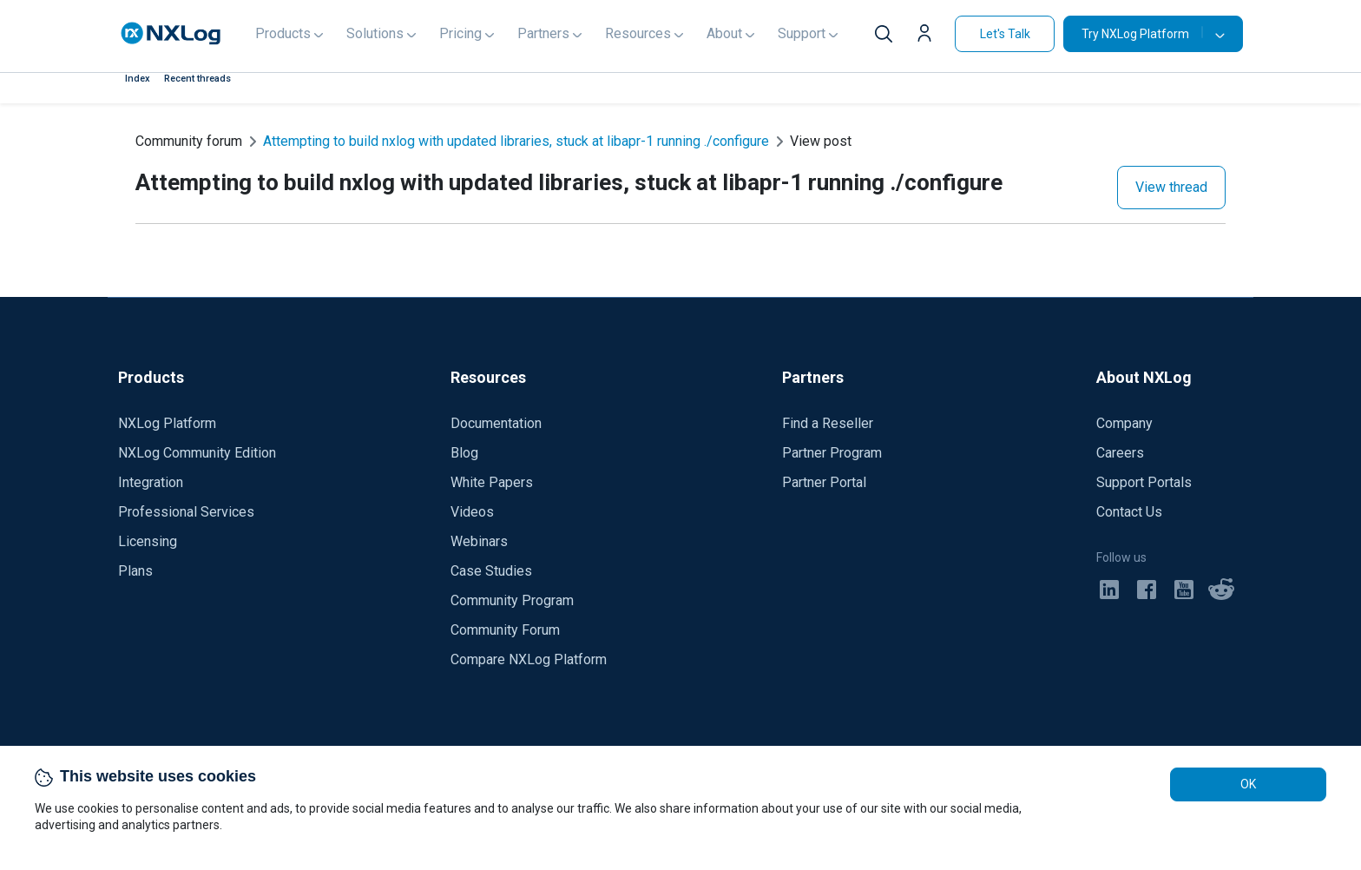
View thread (1171, 187)
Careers (1120, 453)
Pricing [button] (460, 33)
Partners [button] (543, 33)
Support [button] (801, 33)
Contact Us (1129, 512)
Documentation (496, 423)
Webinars (479, 541)
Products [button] (283, 33)
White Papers (491, 482)
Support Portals (1144, 482)
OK (1248, 784)
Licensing (147, 541)
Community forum (188, 141)
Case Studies (491, 571)
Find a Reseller (827, 423)
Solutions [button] (375, 33)
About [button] (724, 33)
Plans (135, 571)
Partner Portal (824, 482)
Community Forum (505, 630)
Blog (464, 453)
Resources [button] (638, 33)
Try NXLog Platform (1142, 33)
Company (1124, 423)
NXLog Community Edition (197, 453)
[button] (929, 35)
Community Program (512, 600)
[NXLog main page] (171, 33)
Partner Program (832, 453)
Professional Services (186, 512)
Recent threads (197, 78)
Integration (150, 482)
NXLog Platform (167, 423)
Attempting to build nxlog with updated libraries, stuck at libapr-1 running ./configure (516, 141)
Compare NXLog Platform (528, 659)
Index (137, 78)
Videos (472, 512)
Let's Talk (1005, 34)
